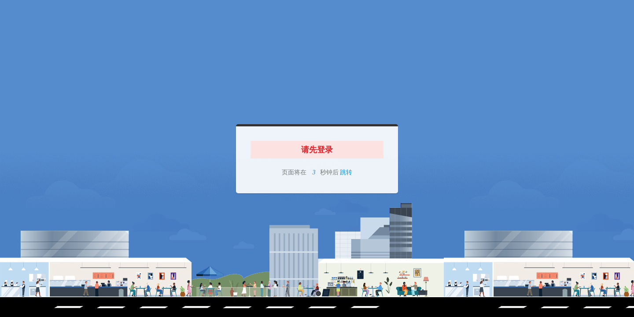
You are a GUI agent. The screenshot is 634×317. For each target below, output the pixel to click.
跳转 (346, 172)
